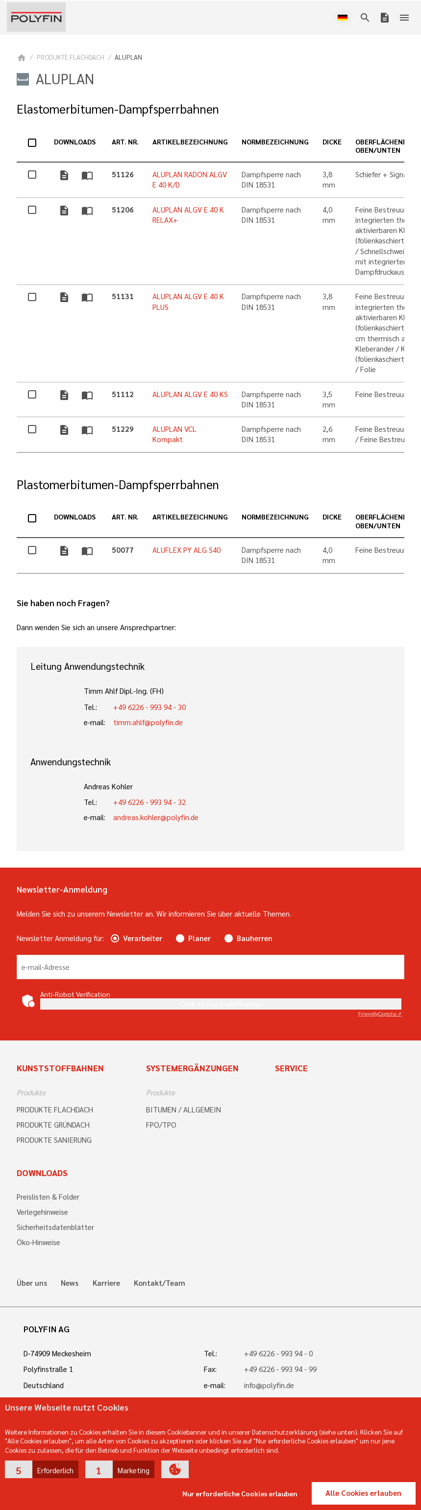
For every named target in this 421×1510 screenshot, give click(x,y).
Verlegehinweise (42, 1212)
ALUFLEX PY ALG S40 (186, 550)
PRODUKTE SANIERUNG (54, 1140)
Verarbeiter (142, 938)
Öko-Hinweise (38, 1242)
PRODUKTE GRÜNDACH (53, 1125)
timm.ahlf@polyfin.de (148, 722)
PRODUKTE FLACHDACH (70, 57)
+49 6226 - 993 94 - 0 (278, 1353)
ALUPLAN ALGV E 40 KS (190, 394)
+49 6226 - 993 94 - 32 (149, 802)
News (69, 1283)
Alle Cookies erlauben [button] (363, 1493)
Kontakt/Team (159, 1283)
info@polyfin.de (269, 1385)
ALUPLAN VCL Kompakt (174, 434)
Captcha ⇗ (379, 1013)
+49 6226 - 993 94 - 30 (149, 707)
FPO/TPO (161, 1125)
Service (291, 1067)
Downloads (42, 1172)
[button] (41, 1469)
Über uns (32, 1283)
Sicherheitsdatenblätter (55, 1227)
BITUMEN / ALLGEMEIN (183, 1109)
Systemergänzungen (192, 1067)
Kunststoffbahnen (60, 1067)
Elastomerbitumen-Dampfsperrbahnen (118, 109)
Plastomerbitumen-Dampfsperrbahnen (118, 484)
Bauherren (254, 938)
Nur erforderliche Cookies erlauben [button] (239, 1493)
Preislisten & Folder (48, 1197)
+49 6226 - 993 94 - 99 (280, 1369)
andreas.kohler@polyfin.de (155, 817)
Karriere (106, 1283)
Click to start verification (221, 1003)
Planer (199, 938)
